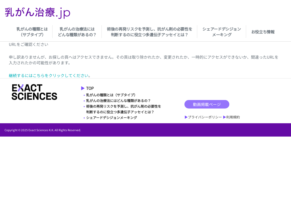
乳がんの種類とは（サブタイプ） (31, 31)
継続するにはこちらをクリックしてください (48, 75)
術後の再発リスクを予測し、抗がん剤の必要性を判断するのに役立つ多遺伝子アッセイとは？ (149, 31)
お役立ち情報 (263, 32)
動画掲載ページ (207, 104)
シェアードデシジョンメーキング (221, 31)
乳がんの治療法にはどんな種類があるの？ (77, 31)
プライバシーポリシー (205, 116)
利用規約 (233, 116)
